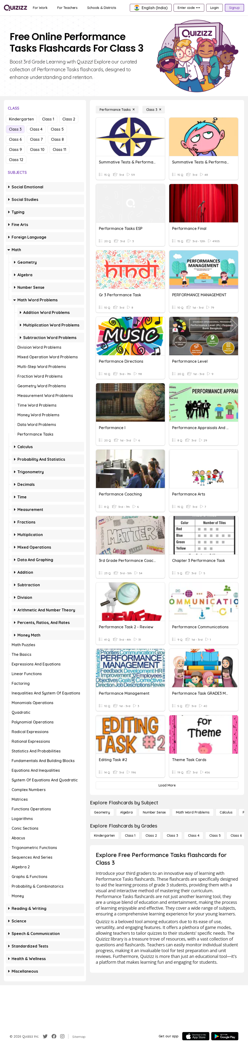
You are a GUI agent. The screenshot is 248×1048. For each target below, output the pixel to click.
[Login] (214, 8)
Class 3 (15, 129)
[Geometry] (102, 812)
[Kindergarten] (104, 835)
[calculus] (226, 812)
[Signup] (234, 8)
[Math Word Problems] (192, 812)
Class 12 (16, 159)
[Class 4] (193, 835)
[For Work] (40, 8)
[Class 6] (236, 835)
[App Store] (195, 1036)
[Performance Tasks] (117, 109)
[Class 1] (130, 835)
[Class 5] (215, 835)
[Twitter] (45, 1036)
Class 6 (15, 139)
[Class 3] (153, 109)
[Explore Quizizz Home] (15, 8)
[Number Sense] (154, 812)
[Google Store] (224, 1036)
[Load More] (167, 785)
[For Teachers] (67, 8)
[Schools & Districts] (101, 8)
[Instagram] (62, 1036)
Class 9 (15, 149)
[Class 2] (151, 835)
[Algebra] (126, 812)
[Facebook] (53, 1036)
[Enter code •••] (189, 8)
